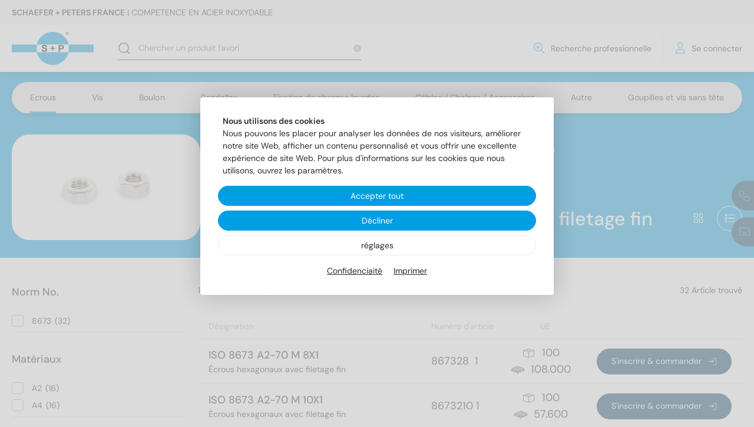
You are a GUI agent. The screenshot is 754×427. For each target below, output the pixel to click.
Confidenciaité (354, 270)
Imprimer (410, 270)
